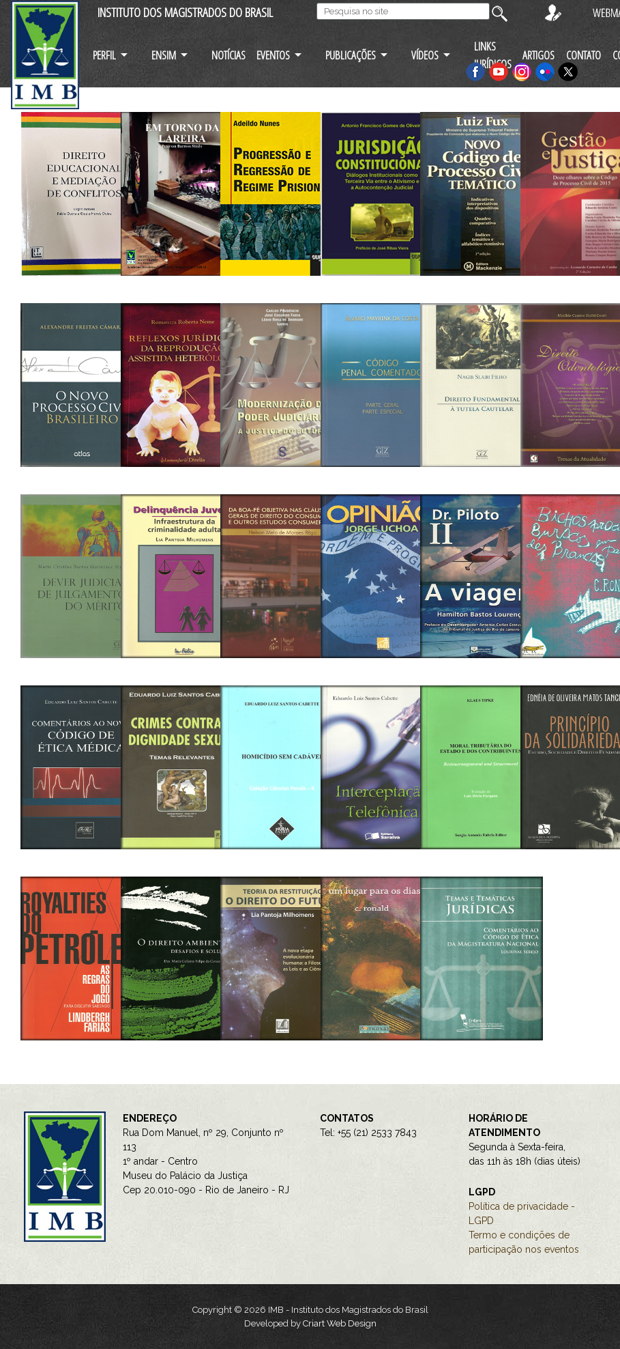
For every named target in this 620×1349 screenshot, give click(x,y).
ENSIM (163, 55)
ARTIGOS (538, 55)
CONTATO (583, 55)
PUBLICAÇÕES (350, 55)
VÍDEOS (425, 55)
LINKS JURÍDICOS (493, 54)
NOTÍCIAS (228, 55)
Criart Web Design (340, 1323)
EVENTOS (273, 55)
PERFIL (104, 55)
